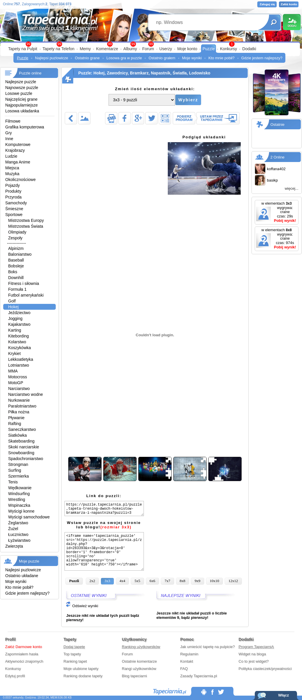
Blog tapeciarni (134, 676)
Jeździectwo (19, 312)
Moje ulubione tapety (81, 668)
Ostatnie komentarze (139, 661)
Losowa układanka (22, 111)
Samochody (16, 203)
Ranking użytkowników (141, 647)
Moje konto (187, 48)
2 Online (277, 157)
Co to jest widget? (254, 661)
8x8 (183, 581)
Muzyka (12, 173)
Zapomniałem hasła (21, 654)
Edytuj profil (15, 676)
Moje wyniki (192, 58)
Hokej (13, 306)
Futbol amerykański (25, 295)
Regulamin (189, 654)
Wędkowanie (20, 487)
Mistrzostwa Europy (26, 220)
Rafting (14, 423)
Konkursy (228, 48)
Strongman (18, 464)
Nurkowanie (19, 400)
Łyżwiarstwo (19, 540)
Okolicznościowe (20, 179)
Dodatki (249, 48)
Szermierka (18, 476)
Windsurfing (19, 493)
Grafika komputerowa (24, 127)
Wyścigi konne (21, 511)
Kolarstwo (17, 341)
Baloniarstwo (20, 254)
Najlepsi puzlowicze (51, 58)
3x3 (107, 581)
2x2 (92, 581)
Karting (14, 330)
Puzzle (209, 48)
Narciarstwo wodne (25, 394)
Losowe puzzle (18, 93)
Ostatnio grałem (162, 58)
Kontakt (186, 661)
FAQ (184, 668)
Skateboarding (21, 441)
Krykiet (14, 353)
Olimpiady (17, 232)
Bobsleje (16, 266)
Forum (148, 48)
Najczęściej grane (21, 99)
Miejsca (12, 168)
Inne (9, 138)
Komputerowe (17, 144)
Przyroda (13, 197)
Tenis (13, 482)
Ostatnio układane (21, 575)
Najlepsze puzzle (20, 81)
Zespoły (15, 238)
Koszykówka (19, 347)
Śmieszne (14, 208)
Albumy (130, 48)
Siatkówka (17, 435)
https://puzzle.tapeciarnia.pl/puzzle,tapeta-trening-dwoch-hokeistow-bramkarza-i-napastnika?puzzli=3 (104, 508)
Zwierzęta (14, 546)
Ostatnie (277, 124)
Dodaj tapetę (74, 647)
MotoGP (15, 382)
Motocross (17, 377)
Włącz (283, 695)
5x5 (137, 581)
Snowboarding (21, 452)
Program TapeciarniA (256, 647)
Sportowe (13, 214)
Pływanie (16, 417)
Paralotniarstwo (22, 406)
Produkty (13, 191)
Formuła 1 (17, 289)
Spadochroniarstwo (25, 458)
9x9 (197, 581)
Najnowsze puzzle (21, 87)
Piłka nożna (18, 412)
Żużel (13, 528)
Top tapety (72, 654)
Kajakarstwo (19, 324)
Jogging (15, 318)
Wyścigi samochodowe (29, 517)
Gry (8, 132)
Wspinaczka (19, 505)
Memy (85, 48)
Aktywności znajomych (24, 661)
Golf (12, 301)
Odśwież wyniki (81, 606)
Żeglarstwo (18, 522)
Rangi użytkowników (139, 668)
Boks (12, 271)
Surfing (14, 470)
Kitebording (18, 336)
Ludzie (11, 156)
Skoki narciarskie (23, 447)
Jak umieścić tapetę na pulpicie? (207, 647)
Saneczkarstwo (22, 429)
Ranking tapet (75, 661)
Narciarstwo (19, 388)
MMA (13, 371)
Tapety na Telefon (59, 48)
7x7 (167, 581)
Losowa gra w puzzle (124, 58)
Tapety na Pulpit (22, 48)
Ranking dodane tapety (83, 676)
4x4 (122, 581)
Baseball (16, 260)
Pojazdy (12, 185)
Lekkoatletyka (20, 359)
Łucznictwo (18, 534)
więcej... (291, 188)
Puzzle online (30, 73)
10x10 (214, 581)
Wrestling (16, 499)
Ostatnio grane (87, 58)
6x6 (153, 581)
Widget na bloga (252, 654)
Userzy (165, 48)
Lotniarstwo (18, 365)
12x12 (233, 581)
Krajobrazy (15, 150)
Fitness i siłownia (23, 283)
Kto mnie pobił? (221, 58)
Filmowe (12, 121)
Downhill (16, 277)
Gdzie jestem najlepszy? (261, 58)
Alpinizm (16, 248)
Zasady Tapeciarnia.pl (198, 676)
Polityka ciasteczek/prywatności (265, 668)
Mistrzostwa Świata (25, 226)
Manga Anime (17, 162)
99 (151, 44)
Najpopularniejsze (21, 105)
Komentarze (107, 48)
